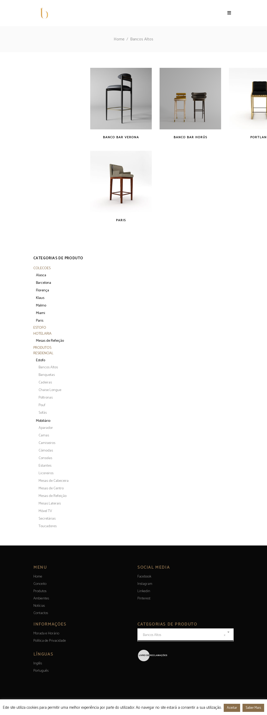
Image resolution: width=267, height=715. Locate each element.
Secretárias (47, 519)
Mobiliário (43, 421)
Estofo (39, 328)
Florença (42, 290)
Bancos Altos (48, 367)
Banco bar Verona (121, 137)
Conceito (39, 584)
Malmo (41, 306)
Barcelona (43, 283)
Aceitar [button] (232, 708)
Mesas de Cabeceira (54, 481)
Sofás (43, 413)
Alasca (41, 275)
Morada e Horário (46, 633)
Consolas (45, 458)
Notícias (39, 606)
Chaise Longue (50, 390)
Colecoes (42, 268)
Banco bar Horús (190, 137)
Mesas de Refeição (50, 341)
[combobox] (185, 634)
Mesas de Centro (51, 488)
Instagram (144, 584)
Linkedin (143, 591)
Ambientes (41, 599)
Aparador (46, 428)
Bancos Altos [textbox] (184, 635)
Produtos (42, 348)
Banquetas (47, 375)
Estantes (45, 466)
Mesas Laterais (50, 504)
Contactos (40, 613)
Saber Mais (253, 708)
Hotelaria (42, 334)
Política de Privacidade (49, 641)
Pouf (42, 405)
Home (119, 39)
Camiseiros (47, 443)
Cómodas (46, 451)
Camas (44, 435)
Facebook (144, 577)
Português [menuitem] (40, 671)
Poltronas (46, 398)
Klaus (40, 298)
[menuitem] (37, 663)
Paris (121, 220)
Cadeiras (45, 383)
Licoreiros (46, 473)
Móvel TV (45, 511)
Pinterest (143, 599)
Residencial (43, 353)
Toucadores (48, 526)
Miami (40, 313)
